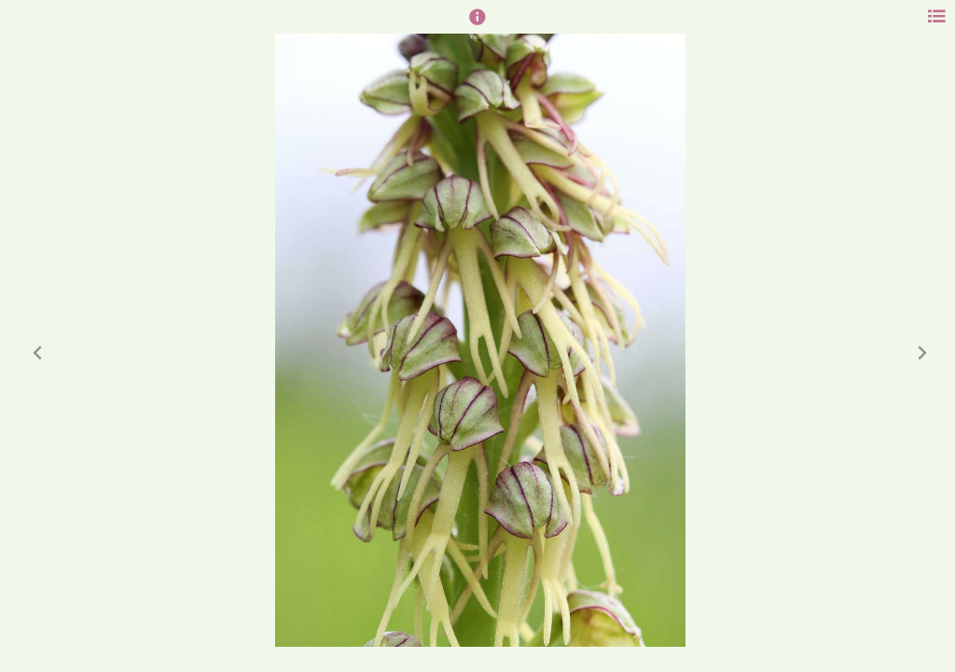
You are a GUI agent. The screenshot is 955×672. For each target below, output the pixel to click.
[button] (477, 25)
